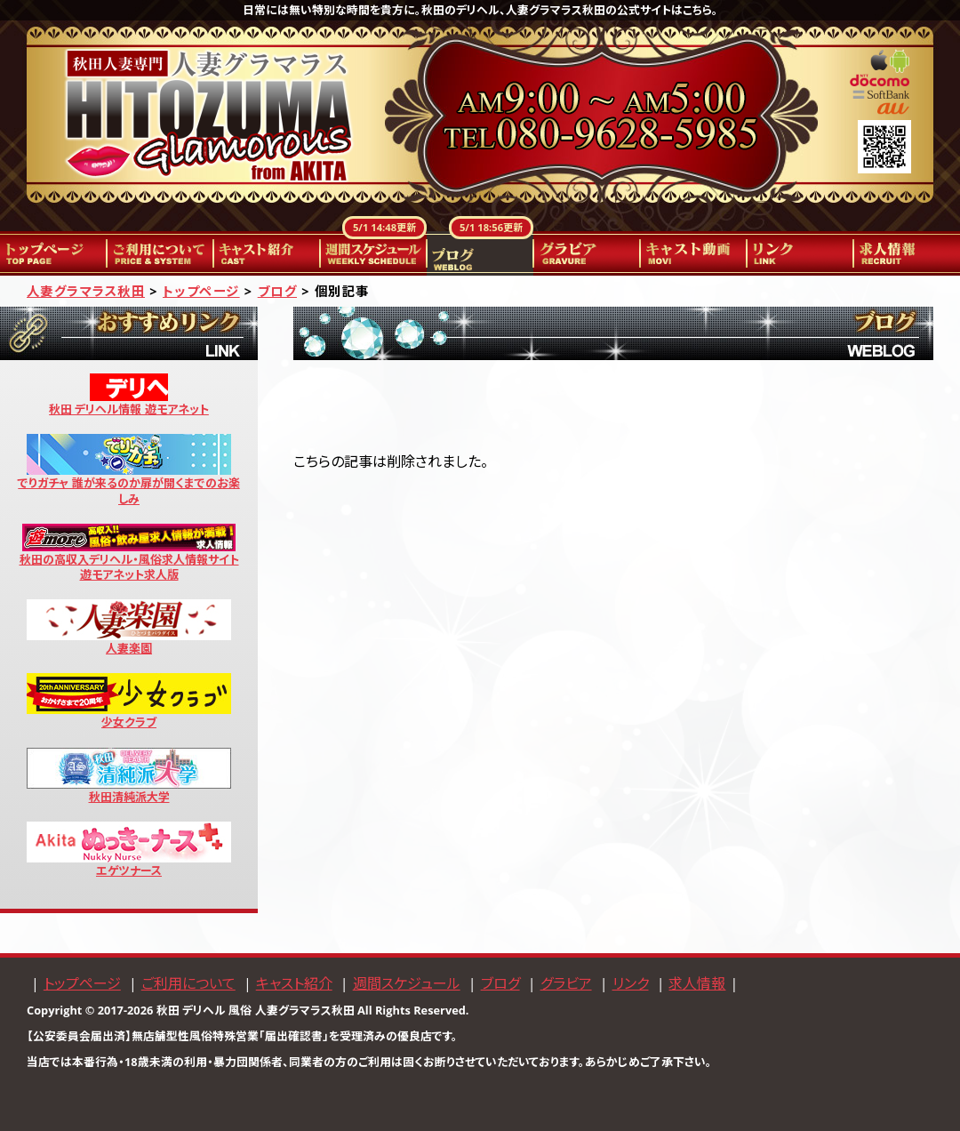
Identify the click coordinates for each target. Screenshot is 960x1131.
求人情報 (906, 253)
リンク (800, 253)
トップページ (53, 253)
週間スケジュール (373, 253)
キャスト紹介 (266, 253)
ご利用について (160, 253)
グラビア (586, 253)
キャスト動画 (693, 253)
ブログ (480, 253)
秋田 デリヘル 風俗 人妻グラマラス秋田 (255, 1010)
